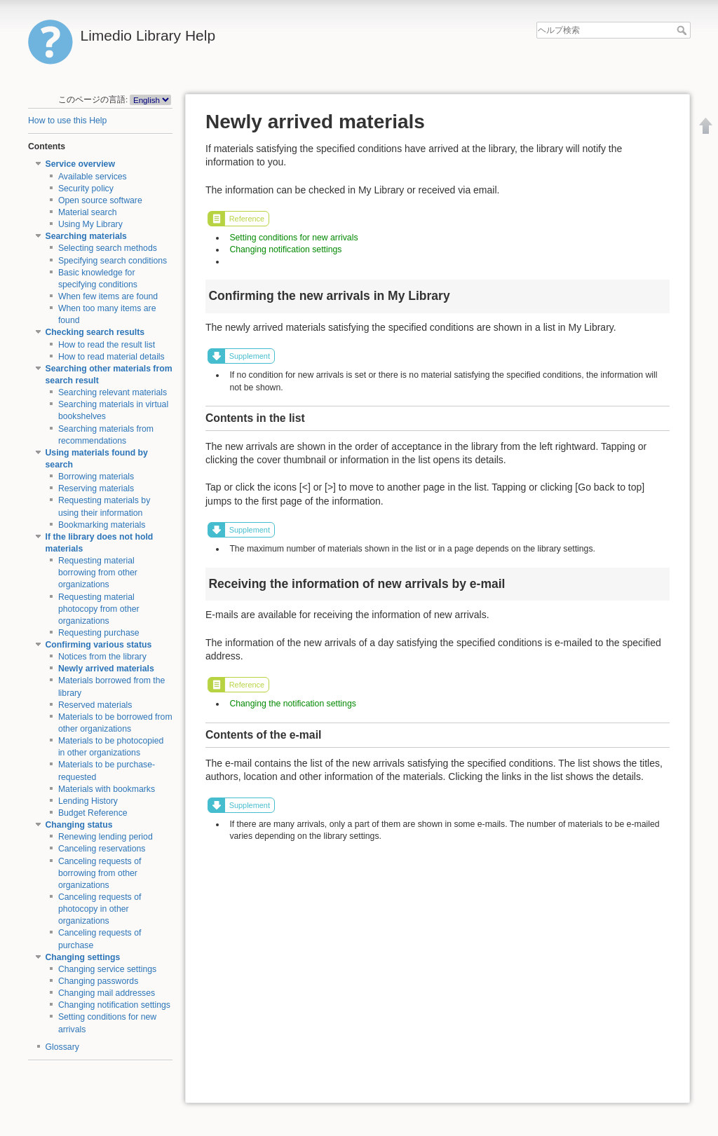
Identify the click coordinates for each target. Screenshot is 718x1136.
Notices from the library (102, 657)
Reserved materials (95, 705)
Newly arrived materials (106, 668)
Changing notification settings (114, 1005)
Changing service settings (107, 969)
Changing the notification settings (292, 704)
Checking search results (95, 332)
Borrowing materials (96, 476)
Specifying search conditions (112, 261)
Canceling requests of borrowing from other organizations (100, 873)
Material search (87, 212)
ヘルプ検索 (683, 30)
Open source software (100, 200)
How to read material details (111, 357)
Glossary (62, 1047)
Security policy (86, 188)
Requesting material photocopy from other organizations (99, 609)
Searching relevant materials (112, 392)
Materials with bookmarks (106, 789)
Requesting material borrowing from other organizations (97, 572)
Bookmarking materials (102, 525)
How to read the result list (106, 345)
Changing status (79, 825)
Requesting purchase (99, 633)
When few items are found (108, 296)
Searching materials (86, 236)
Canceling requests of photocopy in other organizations (100, 909)
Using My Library (90, 224)
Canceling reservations (102, 849)
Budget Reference (93, 813)
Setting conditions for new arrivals (293, 237)
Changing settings (83, 957)
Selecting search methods (107, 248)
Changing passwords (98, 981)
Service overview (80, 164)
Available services (92, 177)
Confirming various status (99, 645)
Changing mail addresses (106, 993)
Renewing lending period (105, 837)
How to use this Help (67, 120)
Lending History (88, 801)
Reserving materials (96, 488)
